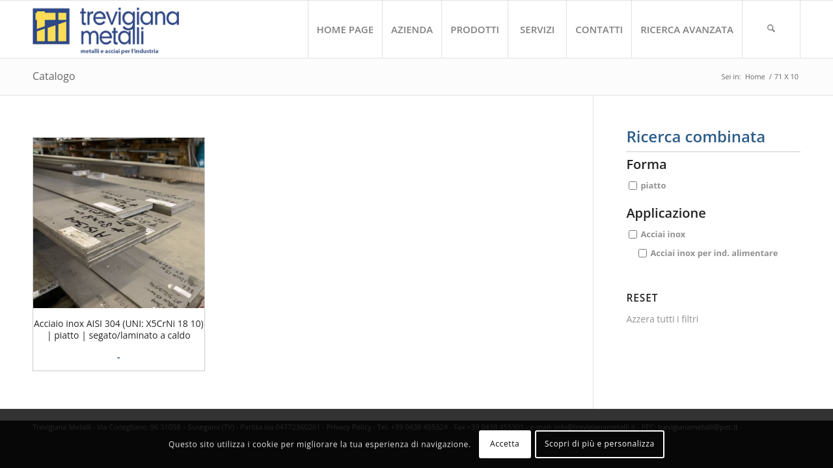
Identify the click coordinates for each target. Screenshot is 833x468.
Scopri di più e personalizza (600, 443)
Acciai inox (662, 234)
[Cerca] (771, 29)
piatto (653, 185)
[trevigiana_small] (117, 29)
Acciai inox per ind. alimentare (714, 252)
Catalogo (54, 76)
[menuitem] (345, 29)
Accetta (504, 443)
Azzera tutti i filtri (662, 319)
